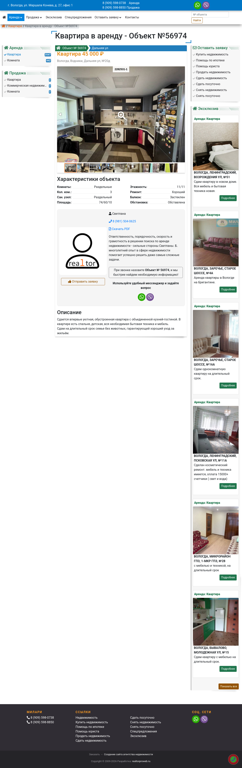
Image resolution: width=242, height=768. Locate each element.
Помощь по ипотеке (90, 727)
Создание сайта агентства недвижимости (128, 754)
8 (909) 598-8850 (114, 7)
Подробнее (228, 198)
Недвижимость (87, 717)
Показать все (228, 686)
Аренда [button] (16, 17)
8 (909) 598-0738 (114, 3)
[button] (121, 113)
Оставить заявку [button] (108, 17)
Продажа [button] (34, 17)
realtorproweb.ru (141, 761)
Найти (197, 20)
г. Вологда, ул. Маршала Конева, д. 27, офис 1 (40, 5)
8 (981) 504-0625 (122, 221)
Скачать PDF (119, 229)
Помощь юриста (87, 731)
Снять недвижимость (145, 722)
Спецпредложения (78, 17)
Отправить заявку (83, 281)
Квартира (15, 26)
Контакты (132, 17)
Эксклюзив (54, 17)
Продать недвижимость (93, 736)
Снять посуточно (142, 727)
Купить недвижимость (92, 722)
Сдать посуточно (142, 717)
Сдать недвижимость (91, 740)
